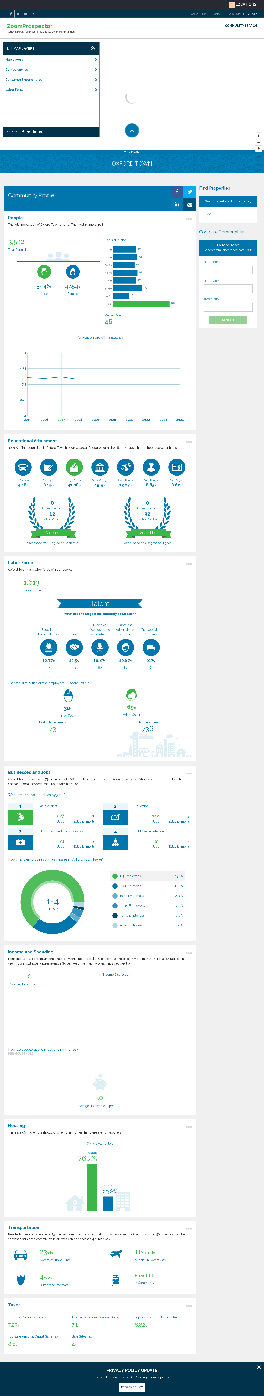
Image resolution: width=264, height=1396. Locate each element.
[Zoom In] (258, 136)
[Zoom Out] (258, 142)
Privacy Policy (233, 14)
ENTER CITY (228, 267)
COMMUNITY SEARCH (241, 25)
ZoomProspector (30, 26)
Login (252, 14)
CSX (208, 214)
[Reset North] (258, 149)
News (205, 14)
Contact (217, 14)
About (194, 14)
